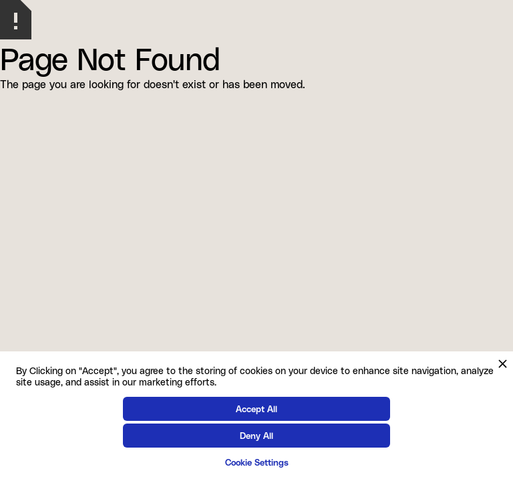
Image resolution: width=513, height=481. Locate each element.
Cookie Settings (257, 462)
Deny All (256, 435)
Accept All (256, 409)
